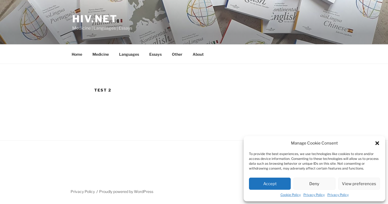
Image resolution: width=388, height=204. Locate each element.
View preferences (359, 183)
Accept (270, 183)
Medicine (100, 54)
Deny (314, 183)
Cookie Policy (290, 195)
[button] (377, 143)
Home (77, 54)
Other (177, 54)
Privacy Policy (314, 195)
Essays (155, 54)
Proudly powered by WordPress (126, 191)
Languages (129, 54)
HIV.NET (94, 19)
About (198, 54)
